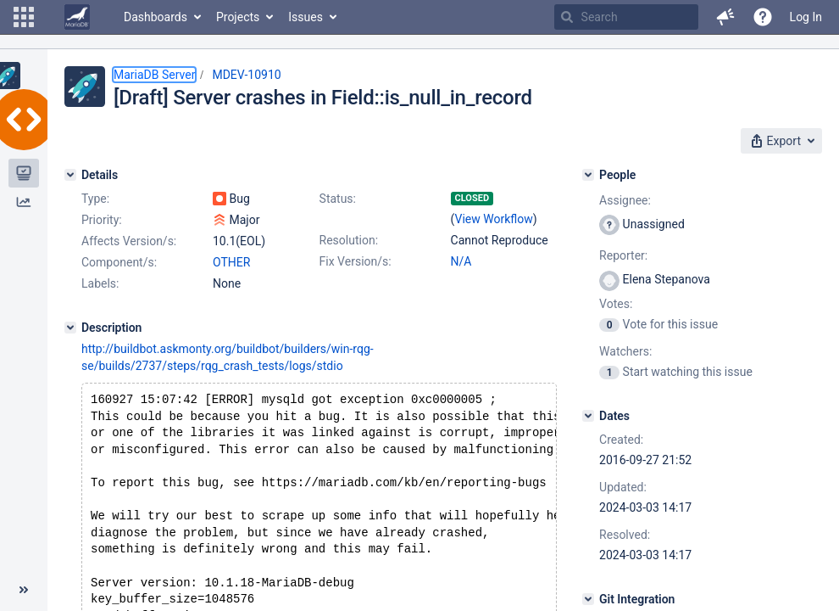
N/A (461, 261)
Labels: (100, 283)
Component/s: (119, 262)
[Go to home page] (77, 17)
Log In (806, 17)
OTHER (231, 262)
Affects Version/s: (128, 241)
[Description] (70, 328)
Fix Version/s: (355, 261)
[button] (23, 17)
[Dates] (588, 416)
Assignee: (625, 200)
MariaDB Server (154, 74)
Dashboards (155, 17)
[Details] (70, 175)
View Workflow (494, 219)
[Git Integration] (588, 599)
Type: (95, 198)
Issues (305, 17)
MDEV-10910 (246, 74)
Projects (237, 17)
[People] (588, 175)
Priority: (101, 220)
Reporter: (623, 255)
